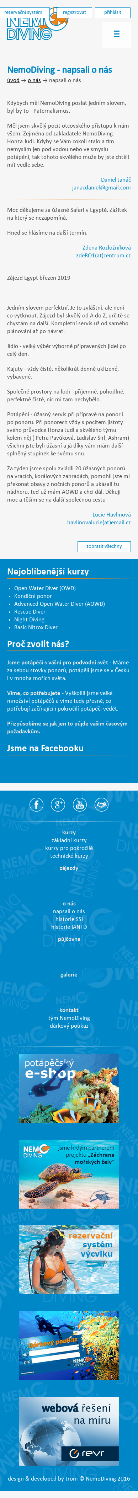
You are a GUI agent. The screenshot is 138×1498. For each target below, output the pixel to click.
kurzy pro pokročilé (69, 848)
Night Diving (29, 620)
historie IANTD (69, 927)
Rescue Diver (30, 612)
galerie (69, 975)
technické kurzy (69, 856)
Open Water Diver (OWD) (45, 588)
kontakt (69, 1010)
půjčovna (69, 939)
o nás (34, 80)
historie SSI (69, 919)
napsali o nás (69, 912)
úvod (13, 80)
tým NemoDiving (69, 1018)
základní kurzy (69, 841)
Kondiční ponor (33, 596)
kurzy (69, 833)
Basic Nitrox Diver (36, 628)
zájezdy (69, 868)
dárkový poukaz (69, 1026)
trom (71, 1479)
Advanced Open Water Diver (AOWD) (59, 604)
